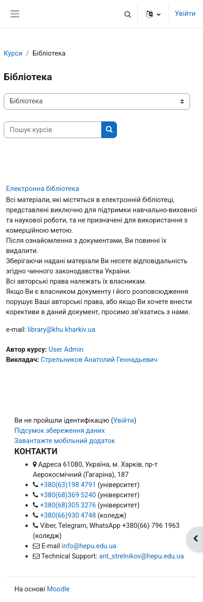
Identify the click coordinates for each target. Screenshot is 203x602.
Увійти (185, 13)
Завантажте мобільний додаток (64, 441)
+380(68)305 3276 (68, 505)
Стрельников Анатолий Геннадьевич (99, 359)
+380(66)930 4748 (68, 515)
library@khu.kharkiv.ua (61, 329)
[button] (127, 14)
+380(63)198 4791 (68, 485)
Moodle (58, 589)
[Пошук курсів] (53, 129)
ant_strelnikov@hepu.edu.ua (141, 556)
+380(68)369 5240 (68, 495)
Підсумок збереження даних (59, 430)
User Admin (66, 349)
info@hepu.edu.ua (89, 546)
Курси (13, 53)
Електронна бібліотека (42, 188)
